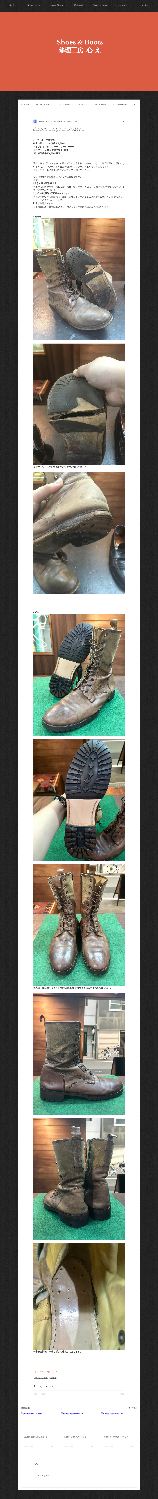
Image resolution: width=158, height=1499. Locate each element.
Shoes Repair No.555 (35, 1437)
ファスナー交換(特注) (119, 104)
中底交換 (53, 1378)
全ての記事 (25, 104)
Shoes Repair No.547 (76, 1437)
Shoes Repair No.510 (116, 1437)
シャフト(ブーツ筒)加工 (43, 104)
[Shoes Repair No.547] (79, 1422)
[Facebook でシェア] (34, 1386)
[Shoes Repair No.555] (39, 1422)
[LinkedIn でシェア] (46, 1386)
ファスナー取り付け (65, 104)
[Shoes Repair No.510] (119, 1422)
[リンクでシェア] (52, 1386)
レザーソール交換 (99, 104)
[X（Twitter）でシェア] (40, 1386)
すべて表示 (133, 1408)
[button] (134, 104)
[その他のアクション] (123, 121)
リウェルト (82, 104)
